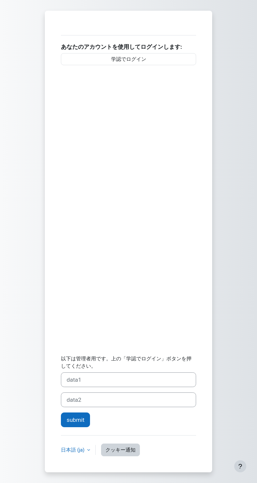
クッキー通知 (120, 450)
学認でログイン (128, 59)
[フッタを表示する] (240, 466)
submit (75, 419)
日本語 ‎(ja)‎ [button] (73, 450)
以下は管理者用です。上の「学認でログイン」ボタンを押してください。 (126, 362)
